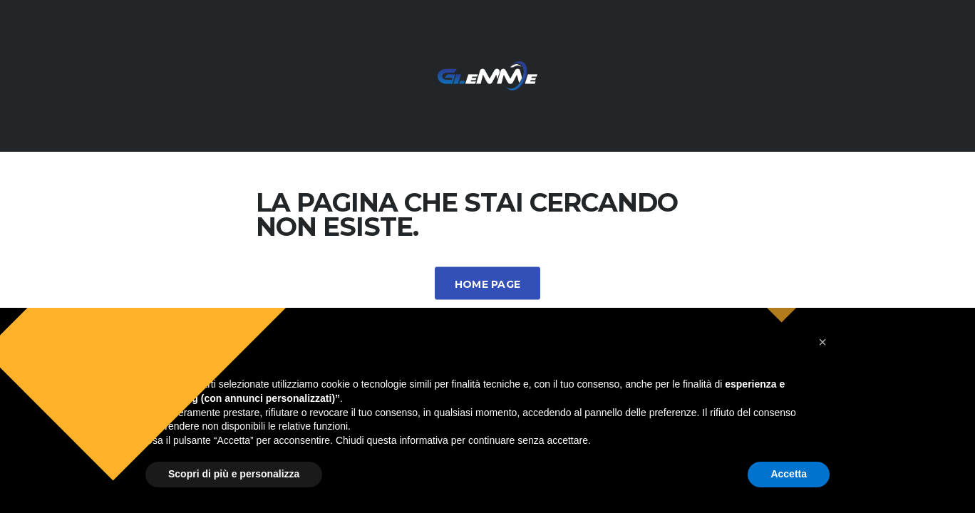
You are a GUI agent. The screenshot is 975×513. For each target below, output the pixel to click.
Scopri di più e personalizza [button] (233, 474)
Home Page (488, 284)
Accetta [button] (788, 474)
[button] (822, 342)
